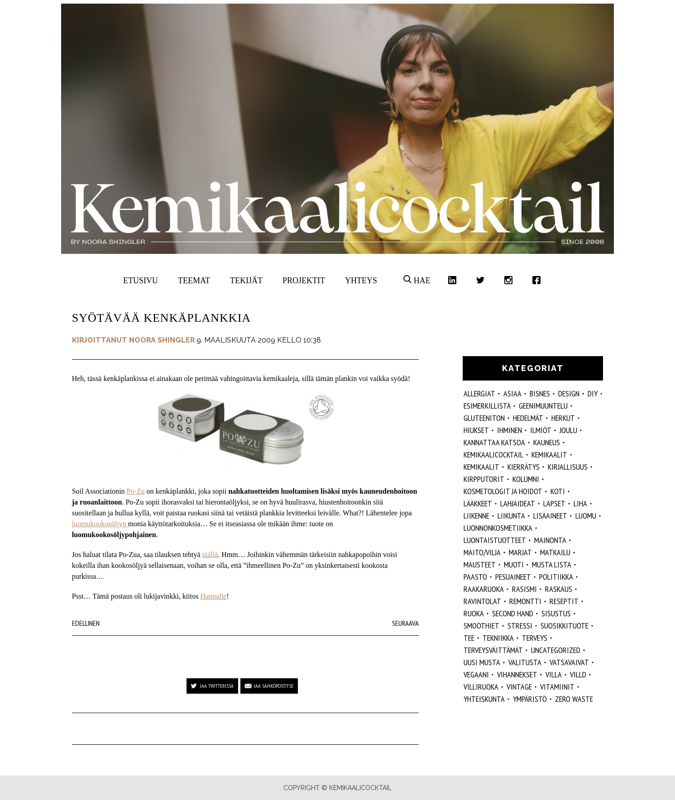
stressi (519, 625)
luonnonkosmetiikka (498, 528)
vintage (519, 686)
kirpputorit (484, 479)
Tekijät (246, 280)
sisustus (556, 613)
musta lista (551, 564)
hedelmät (528, 418)
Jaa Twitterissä (217, 685)
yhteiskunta (484, 699)
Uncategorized (555, 650)
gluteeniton (484, 418)
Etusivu (140, 280)
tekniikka (498, 638)
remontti (525, 601)
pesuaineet (513, 576)
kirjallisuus (568, 467)
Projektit (303, 280)
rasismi (524, 589)
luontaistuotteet (495, 540)
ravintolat (482, 601)
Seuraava (405, 623)
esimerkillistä (487, 405)
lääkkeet (478, 503)
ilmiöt (540, 430)
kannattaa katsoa (494, 442)
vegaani (476, 674)
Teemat (194, 280)
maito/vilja (482, 552)
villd (578, 674)
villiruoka (481, 686)
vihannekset (517, 674)
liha (580, 503)
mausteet (480, 564)
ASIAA (512, 393)
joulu (568, 430)
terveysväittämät (493, 650)
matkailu (555, 552)
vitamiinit (557, 686)
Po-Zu (136, 491)
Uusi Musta (482, 662)
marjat (520, 552)
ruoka (474, 613)
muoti (514, 564)
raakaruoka (484, 589)
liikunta (511, 515)
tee (469, 638)
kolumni (525, 479)
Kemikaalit (549, 454)
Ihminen (509, 430)
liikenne (476, 515)
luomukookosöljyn (100, 524)
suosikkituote (565, 625)
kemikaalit (481, 467)
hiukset (476, 430)
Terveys (534, 638)
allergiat (479, 393)
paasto (475, 576)
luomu (585, 515)
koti (558, 491)
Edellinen (86, 623)
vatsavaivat (569, 662)
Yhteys (361, 280)
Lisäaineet (550, 515)
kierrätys (523, 467)
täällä (210, 554)
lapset (554, 503)
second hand (512, 613)
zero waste (574, 699)
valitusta (524, 662)
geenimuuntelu (543, 405)
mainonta (550, 540)
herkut (563, 418)
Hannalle (213, 596)
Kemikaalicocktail (493, 454)
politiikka (556, 576)
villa (554, 674)
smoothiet (481, 625)
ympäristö (530, 699)
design (568, 393)
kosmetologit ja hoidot (503, 491)
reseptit (564, 601)
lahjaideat (517, 503)
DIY (593, 393)
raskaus (558, 589)
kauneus (546, 442)
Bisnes (540, 393)
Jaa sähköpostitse (273, 685)
